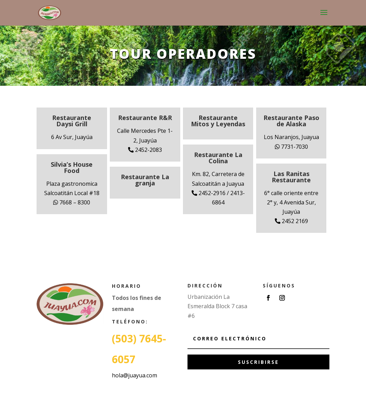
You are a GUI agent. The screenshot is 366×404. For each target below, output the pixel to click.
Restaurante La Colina (218, 157)
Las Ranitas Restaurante (291, 176)
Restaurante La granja (145, 180)
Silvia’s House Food (72, 167)
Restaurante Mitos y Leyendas (218, 120)
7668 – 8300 (71, 202)
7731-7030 (291, 146)
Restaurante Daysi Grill (71, 120)
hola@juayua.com (134, 375)
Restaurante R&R (145, 117)
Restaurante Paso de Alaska (291, 120)
